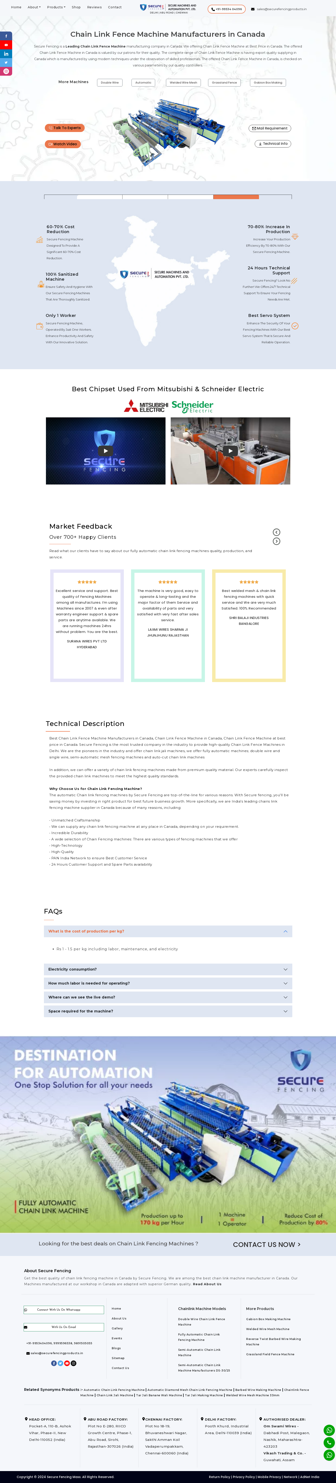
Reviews (94, 7)
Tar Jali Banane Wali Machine (159, 1395)
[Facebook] (6, 35)
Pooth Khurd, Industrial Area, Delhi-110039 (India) (228, 1426)
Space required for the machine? (80, 1011)
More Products (260, 1309)
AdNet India (309, 1477)
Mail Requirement (270, 128)
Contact (115, 7)
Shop (76, 7)
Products (55, 7)
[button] (227, 9)
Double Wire (110, 82)
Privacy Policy (244, 1477)
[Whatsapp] (326, 1452)
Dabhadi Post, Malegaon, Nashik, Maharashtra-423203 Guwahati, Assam (286, 1439)
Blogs (116, 1348)
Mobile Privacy (269, 1477)
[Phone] (326, 1439)
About (33, 7)
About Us (119, 1318)
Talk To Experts (65, 127)
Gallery (117, 1328)
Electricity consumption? (72, 969)
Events (117, 1338)
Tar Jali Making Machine (204, 1395)
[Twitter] (6, 62)
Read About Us (207, 1284)
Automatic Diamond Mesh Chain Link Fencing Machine (190, 1390)
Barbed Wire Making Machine (258, 1390)
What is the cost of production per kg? (86, 931)
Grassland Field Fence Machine (270, 1354)
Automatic (143, 82)
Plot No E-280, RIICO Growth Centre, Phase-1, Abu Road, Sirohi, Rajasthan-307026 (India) (111, 1433)
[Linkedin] (6, 53)
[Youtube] (6, 44)
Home (16, 7)
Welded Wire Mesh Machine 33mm (252, 1395)
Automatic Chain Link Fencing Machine (114, 1390)
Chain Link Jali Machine (115, 1395)
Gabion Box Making (268, 82)
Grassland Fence (224, 82)
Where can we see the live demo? (81, 997)
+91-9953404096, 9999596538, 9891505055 (59, 1343)
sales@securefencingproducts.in (54, 1353)
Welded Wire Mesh (183, 82)
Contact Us (120, 1368)
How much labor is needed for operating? (89, 983)
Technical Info (273, 143)
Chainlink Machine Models (202, 1309)
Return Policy (219, 1477)
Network (290, 1477)
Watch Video (63, 144)
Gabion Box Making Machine (268, 1319)
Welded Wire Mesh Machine (267, 1329)
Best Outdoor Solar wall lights (249, 631)
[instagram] (6, 71)
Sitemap (118, 1358)
